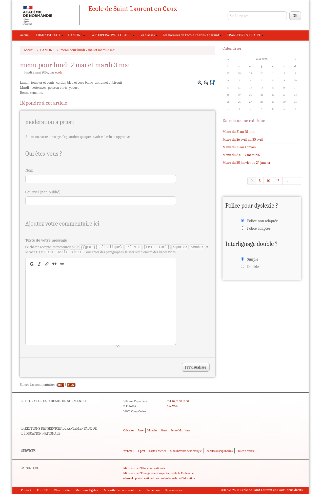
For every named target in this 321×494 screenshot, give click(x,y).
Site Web (172, 406)
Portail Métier (157, 451)
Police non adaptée (262, 221)
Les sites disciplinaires (219, 451)
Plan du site (62, 490)
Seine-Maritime (180, 430)
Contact (26, 490)
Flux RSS (43, 490)
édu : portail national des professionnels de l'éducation (159, 478)
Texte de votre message (46, 240)
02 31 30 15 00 (180, 401)
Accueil (25, 35)
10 (268, 181)
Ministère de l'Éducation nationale (144, 468)
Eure (141, 430)
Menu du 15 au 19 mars (239, 147)
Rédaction (153, 490)
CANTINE (76, 35)
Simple (252, 259)
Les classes (148, 35)
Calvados (128, 430)
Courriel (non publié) (43, 192)
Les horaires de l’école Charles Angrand (192, 35)
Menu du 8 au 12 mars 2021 (242, 155)
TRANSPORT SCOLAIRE (245, 35)
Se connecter (173, 490)
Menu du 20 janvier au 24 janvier (246, 162)
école (59, 72)
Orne (164, 430)
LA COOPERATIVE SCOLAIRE (112, 35)
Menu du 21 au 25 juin (238, 132)
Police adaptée (259, 228)
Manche (152, 430)
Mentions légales (86, 490)
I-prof (141, 451)
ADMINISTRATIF (50, 35)
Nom (29, 170)
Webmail (128, 451)
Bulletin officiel (245, 451)
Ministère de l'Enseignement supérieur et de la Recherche (158, 473)
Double (253, 266)
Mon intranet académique (186, 451)
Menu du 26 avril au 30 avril (243, 139)
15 (277, 181)
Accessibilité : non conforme (122, 490)
